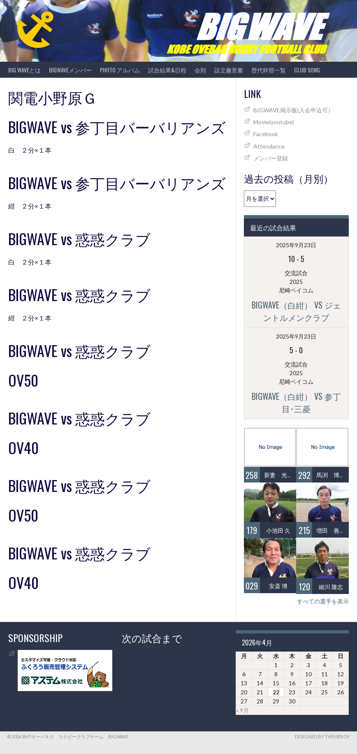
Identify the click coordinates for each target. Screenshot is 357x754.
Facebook (265, 133)
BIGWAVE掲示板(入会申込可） (293, 110)
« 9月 (242, 710)
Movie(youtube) (273, 121)
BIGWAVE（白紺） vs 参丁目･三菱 (296, 402)
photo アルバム (120, 69)
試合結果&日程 (167, 69)
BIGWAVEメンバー (70, 69)
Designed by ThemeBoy (322, 736)
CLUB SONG (307, 69)
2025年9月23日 (296, 244)
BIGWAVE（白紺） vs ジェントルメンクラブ (296, 311)
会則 (200, 69)
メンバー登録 (270, 158)
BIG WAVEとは (24, 69)
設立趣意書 (228, 69)
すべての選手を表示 (323, 601)
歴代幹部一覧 (268, 69)
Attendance (269, 146)
